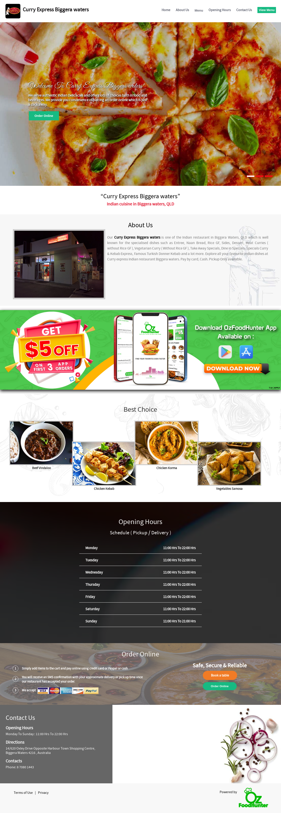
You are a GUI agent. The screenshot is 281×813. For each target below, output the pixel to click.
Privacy (43, 793)
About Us (182, 10)
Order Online (43, 116)
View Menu (266, 10)
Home (166, 10)
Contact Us (244, 10)
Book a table (220, 675)
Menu (199, 10)
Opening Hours (220, 10)
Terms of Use (23, 793)
